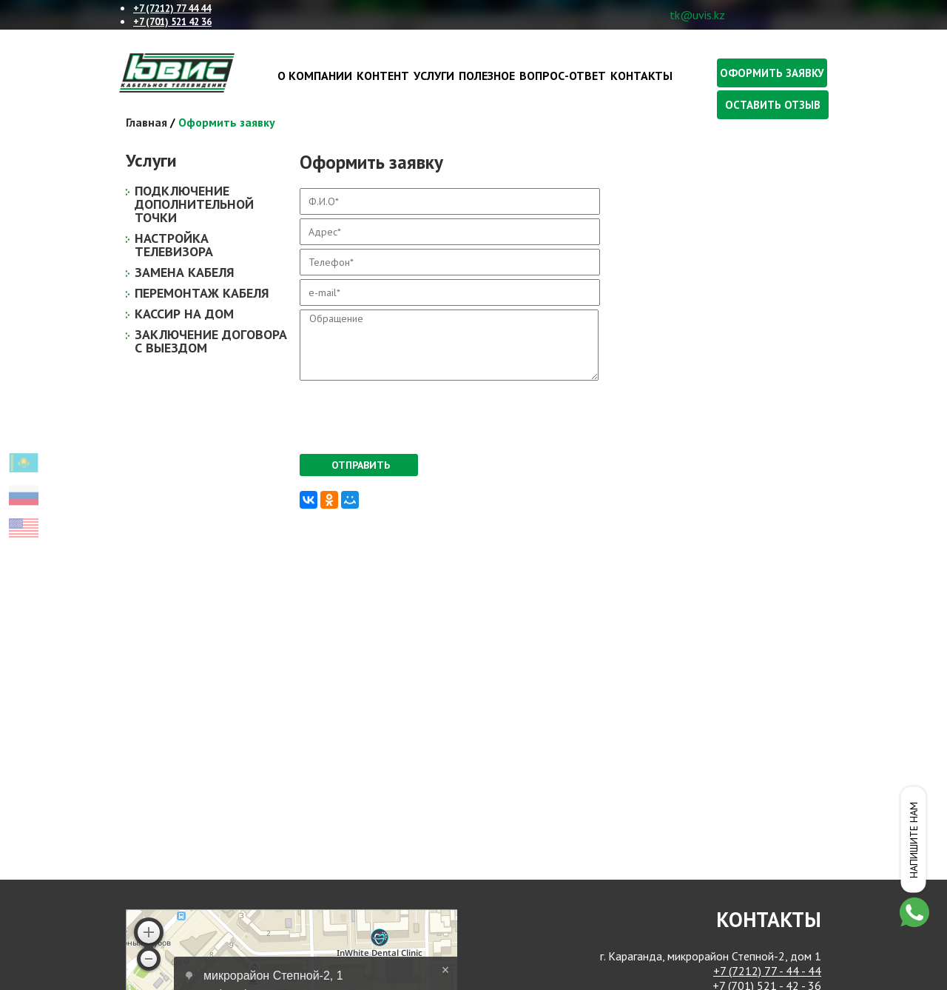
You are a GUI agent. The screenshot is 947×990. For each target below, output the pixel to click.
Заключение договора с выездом (211, 341)
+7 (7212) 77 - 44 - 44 (767, 970)
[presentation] (412, 413)
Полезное (487, 75)
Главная (146, 122)
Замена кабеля (185, 272)
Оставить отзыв (772, 105)
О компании (314, 75)
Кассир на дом (184, 313)
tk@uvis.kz (697, 14)
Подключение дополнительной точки (194, 204)
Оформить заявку (772, 73)
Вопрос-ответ (562, 75)
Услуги (434, 75)
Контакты (641, 75)
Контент (383, 75)
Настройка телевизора (174, 245)
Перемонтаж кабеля (202, 292)
